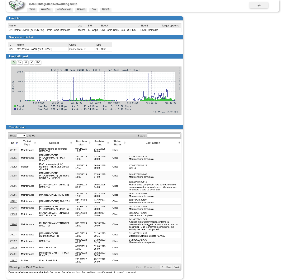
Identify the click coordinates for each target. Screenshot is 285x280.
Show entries (22, 135)
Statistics (46, 9)
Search (105, 9)
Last (272, 252)
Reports (81, 9)
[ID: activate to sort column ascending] (13, 143)
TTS (93, 9)
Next (264, 252)
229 (11, 49)
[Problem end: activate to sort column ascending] (132, 143)
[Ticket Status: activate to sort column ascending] (153, 143)
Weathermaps (64, 9)
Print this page (16, 269)
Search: (255, 135)
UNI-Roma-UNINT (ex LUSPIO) (34, 49)
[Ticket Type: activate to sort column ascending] (28, 143)
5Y (37, 62)
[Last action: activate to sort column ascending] (220, 143)
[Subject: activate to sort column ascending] (69, 143)
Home (32, 9)
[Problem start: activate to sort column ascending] (111, 143)
